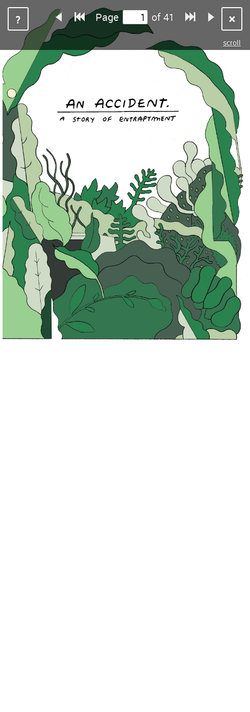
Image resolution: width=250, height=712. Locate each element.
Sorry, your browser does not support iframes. (125, 356)
